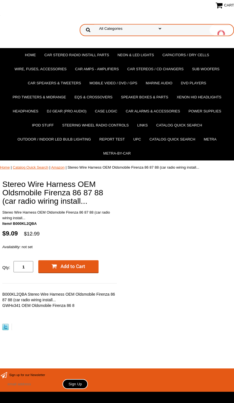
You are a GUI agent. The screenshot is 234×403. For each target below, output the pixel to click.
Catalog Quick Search (179, 125)
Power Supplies (204, 111)
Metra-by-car (117, 153)
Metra (210, 139)
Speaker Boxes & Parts (144, 97)
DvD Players (193, 83)
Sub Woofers (206, 69)
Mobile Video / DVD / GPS (113, 83)
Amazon (58, 167)
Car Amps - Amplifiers (97, 69)
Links (142, 125)
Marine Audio (159, 83)
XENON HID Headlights (199, 97)
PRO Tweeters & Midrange (39, 97)
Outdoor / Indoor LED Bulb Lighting (54, 139)
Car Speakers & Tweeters (54, 83)
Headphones (25, 111)
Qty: (6, 267)
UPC (137, 139)
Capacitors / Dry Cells (185, 55)
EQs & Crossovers (93, 97)
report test (112, 139)
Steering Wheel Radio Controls (95, 125)
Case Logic (106, 111)
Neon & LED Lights (135, 55)
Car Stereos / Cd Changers (155, 69)
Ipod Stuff (43, 125)
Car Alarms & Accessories (153, 111)
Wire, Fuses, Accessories (41, 69)
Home (30, 55)
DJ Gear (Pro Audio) (66, 111)
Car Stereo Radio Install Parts (76, 55)
